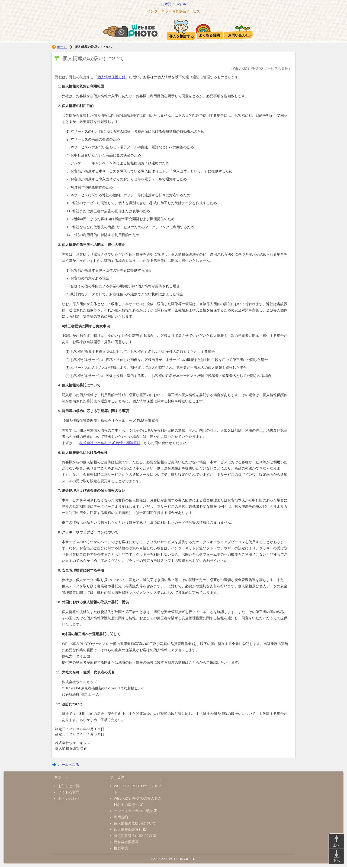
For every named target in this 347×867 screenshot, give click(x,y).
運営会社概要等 (126, 842)
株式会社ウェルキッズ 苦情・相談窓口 (109, 443)
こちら (194, 662)
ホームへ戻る (68, 764)
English (180, 4)
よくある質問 (68, 792)
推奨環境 (121, 848)
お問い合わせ (68, 798)
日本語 (166, 4)
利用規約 (121, 817)
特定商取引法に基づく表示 (135, 836)
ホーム (62, 46)
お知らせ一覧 (68, 786)
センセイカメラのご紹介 (135, 811)
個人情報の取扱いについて (135, 823)
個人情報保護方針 (111, 77)
